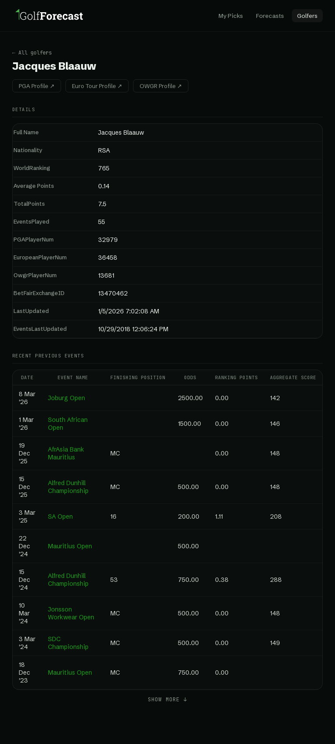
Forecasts (270, 15)
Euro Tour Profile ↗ (97, 85)
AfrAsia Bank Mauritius (66, 453)
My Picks (231, 15)
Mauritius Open (70, 546)
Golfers (307, 15)
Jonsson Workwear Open (71, 613)
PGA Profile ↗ (37, 85)
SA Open (60, 516)
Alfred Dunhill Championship (68, 487)
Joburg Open (66, 398)
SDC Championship (68, 643)
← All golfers (32, 52)
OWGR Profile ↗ (161, 85)
